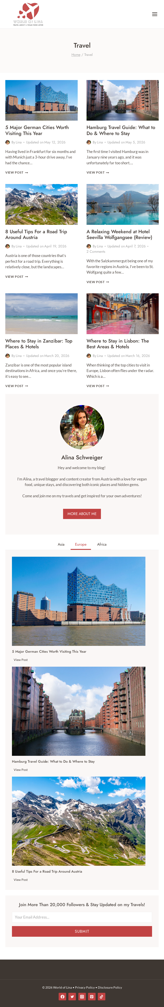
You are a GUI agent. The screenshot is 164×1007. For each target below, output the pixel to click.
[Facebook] (62, 996)
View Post (16, 172)
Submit (82, 931)
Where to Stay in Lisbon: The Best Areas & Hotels (118, 343)
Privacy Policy (85, 987)
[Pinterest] (92, 996)
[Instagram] (82, 996)
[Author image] (7, 142)
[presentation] (41, 100)
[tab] (61, 545)
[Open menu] (155, 14)
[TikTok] (101, 996)
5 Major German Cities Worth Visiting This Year (37, 130)
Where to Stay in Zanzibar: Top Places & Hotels (38, 343)
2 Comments (96, 251)
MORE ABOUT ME (82, 513)
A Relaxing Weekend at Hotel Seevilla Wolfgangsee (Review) (119, 234)
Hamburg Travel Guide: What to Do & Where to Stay (121, 130)
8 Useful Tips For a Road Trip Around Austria (36, 234)
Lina (19, 142)
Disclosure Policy (110, 987)
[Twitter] (72, 996)
